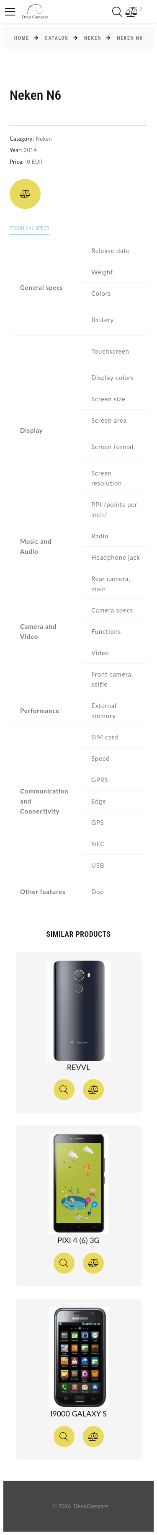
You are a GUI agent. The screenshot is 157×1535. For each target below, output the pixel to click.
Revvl (78, 1067)
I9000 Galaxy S (78, 1413)
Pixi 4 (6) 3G (78, 1240)
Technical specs (29, 228)
